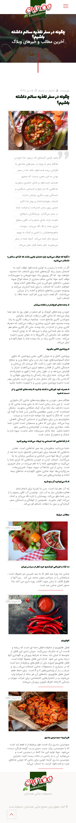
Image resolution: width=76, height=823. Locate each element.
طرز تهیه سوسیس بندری (56, 738)
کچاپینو (65, 641)
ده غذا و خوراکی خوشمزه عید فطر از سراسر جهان (45, 567)
